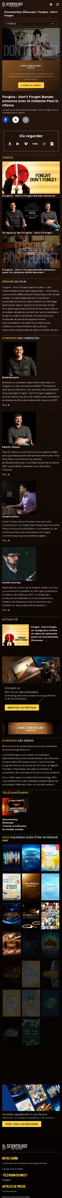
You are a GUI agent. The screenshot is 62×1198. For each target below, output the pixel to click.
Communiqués (9, 1188)
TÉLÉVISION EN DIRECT (15, 1172)
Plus (6, 405)
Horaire (6, 1177)
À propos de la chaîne (12, 1166)
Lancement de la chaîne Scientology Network (24, 1160)
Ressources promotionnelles (16, 1194)
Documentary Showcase (20, 12)
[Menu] (57, 4)
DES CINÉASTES (20, 338)
